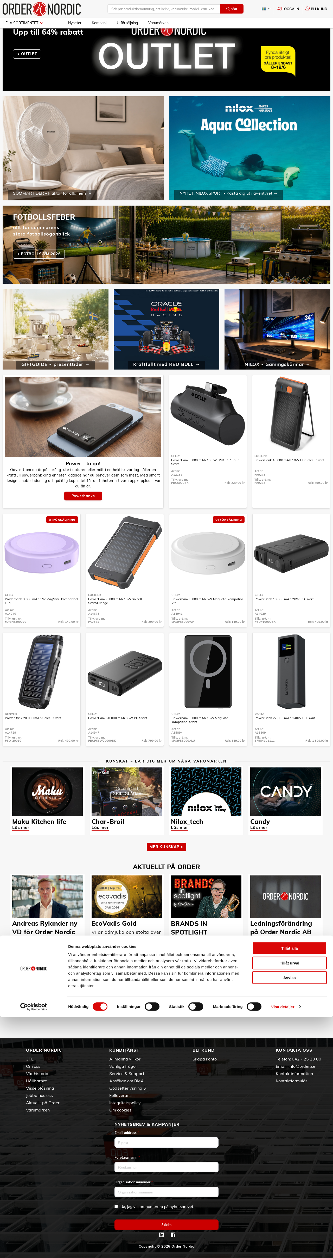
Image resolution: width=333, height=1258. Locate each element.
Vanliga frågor (123, 1066)
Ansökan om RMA (126, 1080)
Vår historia (37, 1073)
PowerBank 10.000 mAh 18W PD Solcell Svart (289, 475)
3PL (30, 1059)
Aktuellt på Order (43, 1102)
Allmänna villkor (124, 1059)
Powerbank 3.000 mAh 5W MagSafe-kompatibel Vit (208, 616)
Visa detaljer (282, 1248)
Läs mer (20, 842)
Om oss (33, 1066)
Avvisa (289, 1218)
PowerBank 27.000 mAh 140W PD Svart (285, 733)
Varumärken (158, 23)
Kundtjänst (124, 1050)
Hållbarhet (36, 1080)
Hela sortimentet (23, 23)
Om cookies (120, 1110)
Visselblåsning (40, 1088)
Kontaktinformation (294, 1073)
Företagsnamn (127, 1157)
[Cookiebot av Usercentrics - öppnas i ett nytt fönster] (33, 1248)
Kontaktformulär (291, 1080)
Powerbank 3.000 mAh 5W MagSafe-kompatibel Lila (41, 616)
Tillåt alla (289, 1189)
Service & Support (126, 1073)
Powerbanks (83, 511)
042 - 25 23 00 (306, 1059)
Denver (11, 729)
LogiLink (260, 471)
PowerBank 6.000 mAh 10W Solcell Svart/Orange (115, 616)
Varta (259, 729)
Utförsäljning (127, 23)
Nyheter (74, 23)
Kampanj (99, 23)
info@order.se (302, 1066)
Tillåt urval (289, 1204)
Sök (232, 9)
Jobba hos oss (39, 1095)
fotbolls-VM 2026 (41, 269)
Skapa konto (205, 1059)
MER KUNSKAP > (166, 862)
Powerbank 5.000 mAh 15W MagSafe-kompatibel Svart (200, 735)
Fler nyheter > (166, 1027)
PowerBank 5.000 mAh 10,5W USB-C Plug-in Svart (205, 477)
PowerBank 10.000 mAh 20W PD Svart (284, 614)
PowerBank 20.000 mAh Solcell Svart (33, 733)
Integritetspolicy (125, 1102)
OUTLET (29, 69)
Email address (126, 1132)
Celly (175, 471)
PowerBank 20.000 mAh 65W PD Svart (117, 733)
